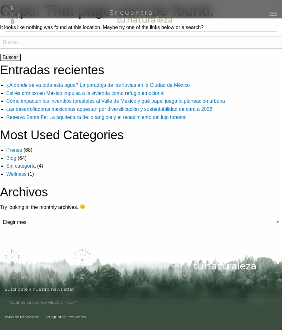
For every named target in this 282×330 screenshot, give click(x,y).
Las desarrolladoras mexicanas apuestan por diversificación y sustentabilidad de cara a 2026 (109, 109)
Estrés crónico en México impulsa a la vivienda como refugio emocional (85, 93)
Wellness (16, 174)
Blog (11, 158)
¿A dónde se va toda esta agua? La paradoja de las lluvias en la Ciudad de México (98, 85)
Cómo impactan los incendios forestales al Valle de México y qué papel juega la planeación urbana (115, 101)
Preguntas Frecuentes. (66, 316)
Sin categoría (21, 166)
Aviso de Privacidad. (22, 316)
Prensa (14, 150)
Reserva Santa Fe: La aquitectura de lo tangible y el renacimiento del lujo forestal (96, 117)
